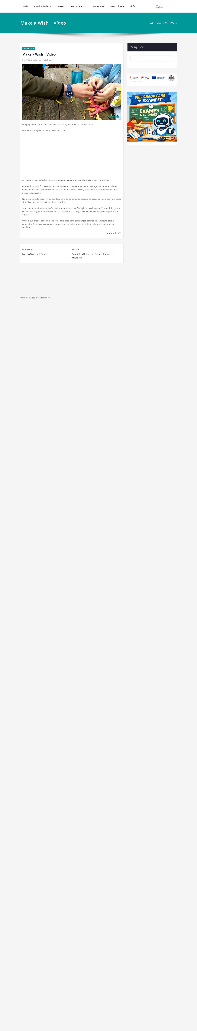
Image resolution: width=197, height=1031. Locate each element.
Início (25, 6)
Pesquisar (137, 47)
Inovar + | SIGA (117, 6)
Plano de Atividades (42, 6)
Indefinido (48, 60)
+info (132, 6)
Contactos (60, 6)
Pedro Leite (31, 60)
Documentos (98, 6)
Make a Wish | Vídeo (167, 23)
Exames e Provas (78, 6)
